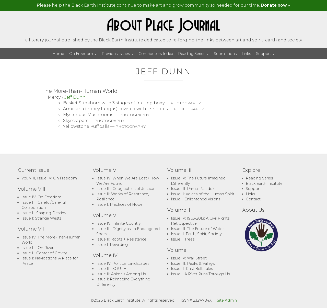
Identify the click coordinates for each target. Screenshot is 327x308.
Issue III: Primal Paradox (192, 188)
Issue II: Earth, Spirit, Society (196, 234)
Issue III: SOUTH (111, 268)
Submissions (225, 53)
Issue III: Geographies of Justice (125, 188)
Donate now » (275, 5)
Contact (253, 199)
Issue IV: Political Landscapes (122, 263)
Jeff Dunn (75, 97)
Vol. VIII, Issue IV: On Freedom (49, 178)
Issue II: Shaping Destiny (43, 213)
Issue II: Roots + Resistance (121, 239)
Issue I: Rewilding (112, 244)
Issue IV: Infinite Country (118, 223)
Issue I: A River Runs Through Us (200, 274)
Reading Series (193, 53)
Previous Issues (117, 53)
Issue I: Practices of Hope (119, 204)
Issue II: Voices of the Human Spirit (202, 194)
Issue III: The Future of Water (197, 228)
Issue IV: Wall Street (189, 258)
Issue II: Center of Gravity (44, 253)
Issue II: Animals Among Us (121, 274)
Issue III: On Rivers (38, 247)
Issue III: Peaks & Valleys (193, 263)
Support (265, 53)
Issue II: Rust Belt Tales (192, 268)
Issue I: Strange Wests (41, 218)
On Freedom (83, 53)
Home (58, 53)
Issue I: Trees (182, 239)
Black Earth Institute (264, 183)
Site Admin (227, 300)
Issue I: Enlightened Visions (195, 199)
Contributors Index (155, 53)
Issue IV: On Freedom (41, 197)
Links (246, 53)
